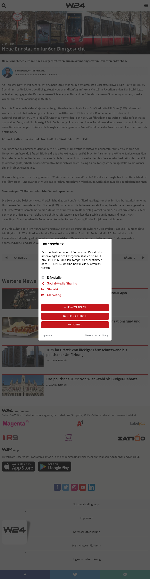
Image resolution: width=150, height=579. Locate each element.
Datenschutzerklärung (97, 335)
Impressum (47, 335)
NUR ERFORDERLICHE (75, 316)
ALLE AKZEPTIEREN (75, 307)
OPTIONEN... (75, 324)
